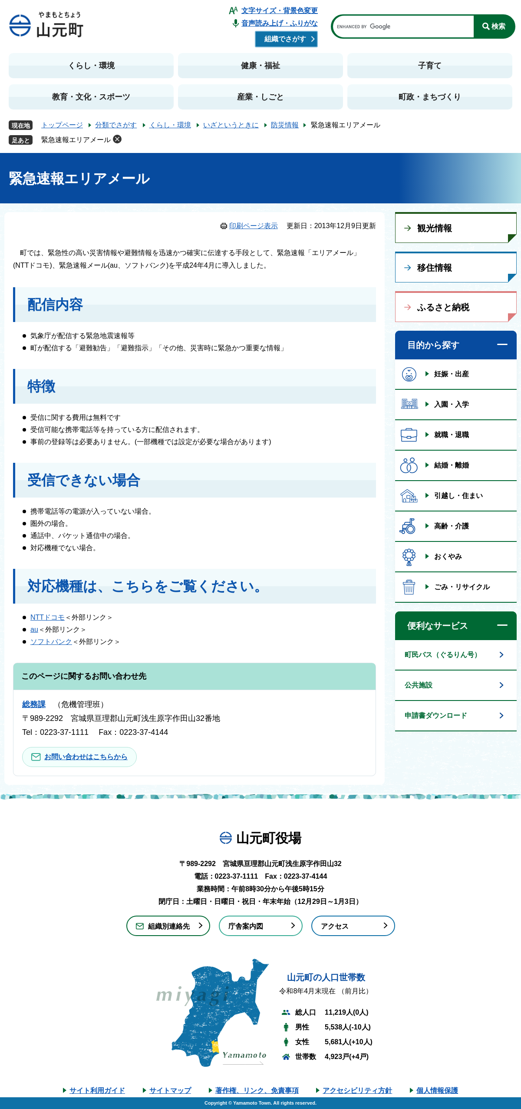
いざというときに (231, 125)
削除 (117, 139)
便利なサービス (437, 626)
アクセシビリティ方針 (357, 1090)
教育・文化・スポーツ (91, 97)
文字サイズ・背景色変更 (279, 10)
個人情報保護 (437, 1090)
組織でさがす (285, 39)
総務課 (34, 704)
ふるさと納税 (443, 307)
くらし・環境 (91, 65)
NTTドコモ (47, 617)
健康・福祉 (260, 65)
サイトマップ (170, 1090)
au (34, 629)
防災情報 (285, 125)
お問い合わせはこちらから (86, 756)
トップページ (62, 125)
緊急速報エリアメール (76, 139)
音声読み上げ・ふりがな (279, 23)
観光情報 (434, 228)
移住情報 (434, 267)
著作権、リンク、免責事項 (257, 1090)
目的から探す (433, 345)
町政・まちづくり (430, 97)
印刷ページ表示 (253, 225)
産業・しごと (260, 97)
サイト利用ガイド (97, 1090)
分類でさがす (116, 125)
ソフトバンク (51, 641)
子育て (430, 65)
